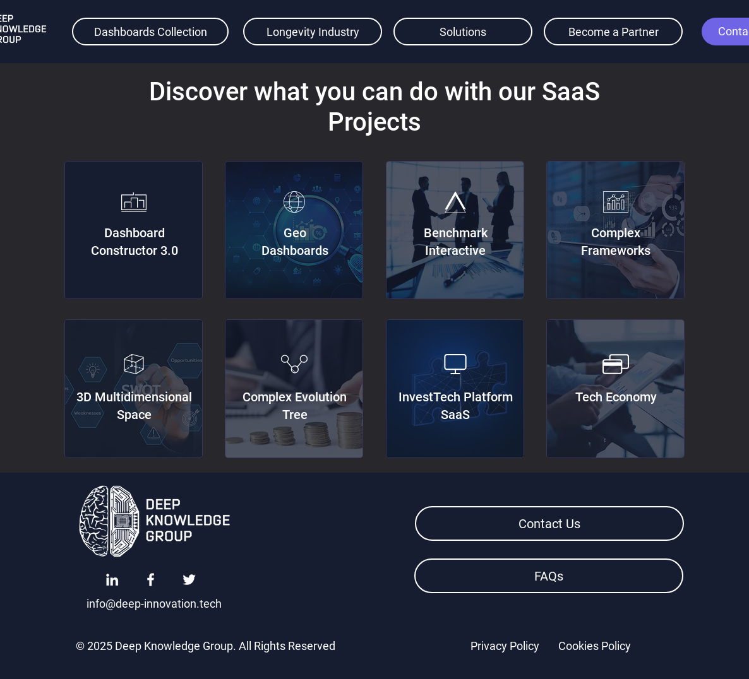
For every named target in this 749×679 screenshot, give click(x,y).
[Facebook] (150, 579)
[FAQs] (548, 575)
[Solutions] (462, 31)
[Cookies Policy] (594, 645)
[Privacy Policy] (504, 645)
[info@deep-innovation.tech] (154, 603)
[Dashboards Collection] (150, 31)
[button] (549, 523)
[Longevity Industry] (312, 31)
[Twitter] (189, 579)
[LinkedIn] (112, 579)
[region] (133, 230)
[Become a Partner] (613, 31)
